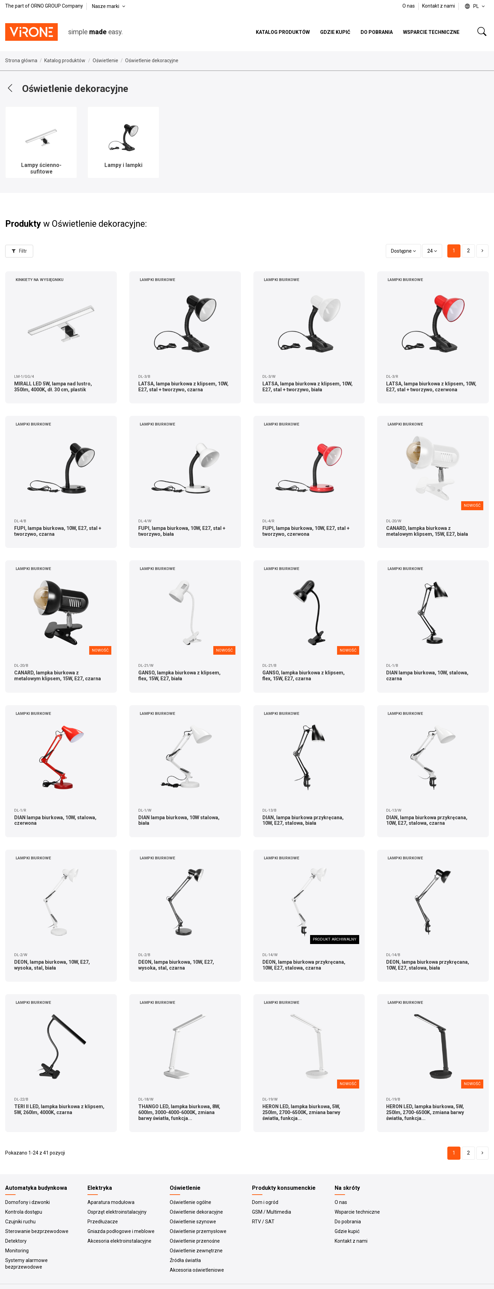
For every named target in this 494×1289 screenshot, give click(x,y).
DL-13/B (269, 810)
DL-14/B (393, 955)
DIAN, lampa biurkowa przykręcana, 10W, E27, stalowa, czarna (426, 820)
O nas (409, 6)
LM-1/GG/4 (24, 376)
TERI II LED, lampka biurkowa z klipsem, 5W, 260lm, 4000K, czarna (59, 1109)
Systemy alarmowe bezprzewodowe (26, 1264)
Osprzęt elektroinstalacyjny (117, 1212)
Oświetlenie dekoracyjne (196, 1212)
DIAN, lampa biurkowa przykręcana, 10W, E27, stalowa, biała (303, 820)
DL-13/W (393, 810)
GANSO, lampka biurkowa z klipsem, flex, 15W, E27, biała (179, 675)
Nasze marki (109, 6)
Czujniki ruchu (20, 1221)
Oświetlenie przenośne (195, 1241)
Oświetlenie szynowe (193, 1221)
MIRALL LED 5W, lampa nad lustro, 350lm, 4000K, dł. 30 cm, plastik (53, 386)
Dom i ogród (265, 1202)
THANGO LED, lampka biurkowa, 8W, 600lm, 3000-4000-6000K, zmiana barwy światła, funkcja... (179, 1112)
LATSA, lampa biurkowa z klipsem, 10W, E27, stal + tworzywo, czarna (183, 386)
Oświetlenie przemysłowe (198, 1231)
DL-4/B (20, 521)
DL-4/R (268, 521)
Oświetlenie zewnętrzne (196, 1250)
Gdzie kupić (347, 1231)
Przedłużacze (102, 1221)
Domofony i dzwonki (27, 1202)
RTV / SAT (263, 1221)
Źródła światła (185, 1260)
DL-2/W (20, 955)
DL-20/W (393, 521)
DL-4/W (144, 521)
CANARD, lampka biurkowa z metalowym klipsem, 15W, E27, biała (427, 531)
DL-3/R (392, 376)
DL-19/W (270, 1099)
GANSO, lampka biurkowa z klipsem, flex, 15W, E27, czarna (303, 675)
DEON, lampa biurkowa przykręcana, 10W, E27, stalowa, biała (427, 965)
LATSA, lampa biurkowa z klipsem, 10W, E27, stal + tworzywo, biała (307, 386)
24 (432, 251)
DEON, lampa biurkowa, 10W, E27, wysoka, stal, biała (52, 965)
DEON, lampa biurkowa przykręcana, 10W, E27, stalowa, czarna (303, 965)
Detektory (16, 1241)
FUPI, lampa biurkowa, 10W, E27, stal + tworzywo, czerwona (305, 531)
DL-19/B (393, 1099)
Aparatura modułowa (110, 1202)
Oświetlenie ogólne (190, 1202)
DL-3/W (269, 376)
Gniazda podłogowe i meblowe (121, 1231)
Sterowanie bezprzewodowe (36, 1231)
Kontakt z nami (438, 6)
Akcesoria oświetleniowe (197, 1270)
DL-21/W (145, 665)
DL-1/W (144, 810)
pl (475, 6)
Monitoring (17, 1250)
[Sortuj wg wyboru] (403, 251)
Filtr (19, 251)
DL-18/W (145, 1099)
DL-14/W (270, 955)
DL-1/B (392, 665)
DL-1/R (20, 810)
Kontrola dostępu (23, 1212)
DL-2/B (144, 955)
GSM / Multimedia (271, 1212)
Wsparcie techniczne (357, 1212)
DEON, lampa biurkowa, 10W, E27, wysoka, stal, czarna (176, 965)
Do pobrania (348, 1221)
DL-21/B (269, 665)
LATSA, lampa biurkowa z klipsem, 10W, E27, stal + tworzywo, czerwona (431, 386)
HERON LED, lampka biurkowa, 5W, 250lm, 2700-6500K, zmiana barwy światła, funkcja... (301, 1112)
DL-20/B (21, 665)
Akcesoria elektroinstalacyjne (119, 1241)
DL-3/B (144, 376)
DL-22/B (21, 1099)
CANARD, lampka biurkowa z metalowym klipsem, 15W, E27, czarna (57, 675)
